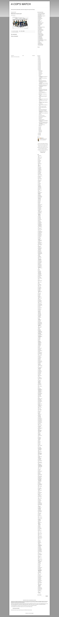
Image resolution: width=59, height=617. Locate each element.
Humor (39, 321)
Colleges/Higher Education (40, 225)
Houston (39, 320)
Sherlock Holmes (40, 504)
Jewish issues (39, 350)
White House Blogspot (40, 44)
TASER (39, 546)
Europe (39, 277)
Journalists (39, 357)
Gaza (38, 295)
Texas (38, 553)
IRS (38, 340)
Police (39, 447)
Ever (38, 279)
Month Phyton (39, 401)
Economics (39, 261)
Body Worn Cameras (39, 198)
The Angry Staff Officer (40, 35)
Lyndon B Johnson (39, 381)
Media (39, 388)
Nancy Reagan (39, 409)
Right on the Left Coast (40, 30)
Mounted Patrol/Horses (39, 405)
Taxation (39, 547)
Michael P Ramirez (40, 23)
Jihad (38, 351)
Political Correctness (39, 456)
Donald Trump (39, 257)
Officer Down (40, 79)
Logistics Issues (40, 378)
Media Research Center (40, 22)
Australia (39, 183)
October (40, 72)
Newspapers (39, 420)
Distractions (39, 252)
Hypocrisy (39, 322)
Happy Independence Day (42, 124)
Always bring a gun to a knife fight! (42, 110)
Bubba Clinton (39, 204)
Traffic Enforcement (39, 560)
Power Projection (40, 460)
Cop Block (39, 233)
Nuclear (39, 423)
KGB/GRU (39, 362)
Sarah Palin (39, 488)
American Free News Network (41, 13)
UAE (38, 566)
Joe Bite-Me (39, 353)
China (38, 218)
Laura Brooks (39, 19)
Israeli (38, 346)
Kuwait (39, 363)
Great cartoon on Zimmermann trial (43, 109)
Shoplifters (39, 507)
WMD (38, 586)
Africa (38, 166)
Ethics (39, 276)
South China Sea (40, 517)
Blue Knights (39, 196)
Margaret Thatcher (39, 382)
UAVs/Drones (39, 567)
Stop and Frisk (39, 530)
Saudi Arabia (39, 492)
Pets (38, 444)
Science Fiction (40, 496)
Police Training (39, 451)
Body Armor (39, 197)
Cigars (39, 220)
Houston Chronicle (40, 18)
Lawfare (39, 20)
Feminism (39, 284)
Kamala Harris (39, 361)
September (40, 73)
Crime (38, 238)
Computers (39, 228)
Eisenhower (39, 264)
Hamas (39, 310)
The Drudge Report (40, 38)
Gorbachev (39, 303)
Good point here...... (41, 117)
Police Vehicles (40, 454)
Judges (39, 358)
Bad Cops (39, 187)
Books (39, 200)
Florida (39, 289)
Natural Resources (39, 413)
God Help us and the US (41, 119)
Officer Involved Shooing (40, 430)
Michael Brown (39, 396)
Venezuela (39, 578)
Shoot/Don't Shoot (39, 506)
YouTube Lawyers (39, 592)
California (39, 208)
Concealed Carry (40, 229)
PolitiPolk (39, 459)
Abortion (39, 161)
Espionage (39, 275)
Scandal (39, 493)
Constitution (39, 232)
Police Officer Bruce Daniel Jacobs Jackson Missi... (43, 82)
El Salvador (39, 265)
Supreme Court (40, 538)
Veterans (39, 579)
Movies (39, 406)
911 (38, 159)
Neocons (39, 417)
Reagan (39, 473)
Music (38, 408)
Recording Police (40, 474)
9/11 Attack (39, 158)
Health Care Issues (39, 313)
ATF (38, 182)
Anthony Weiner (40, 174)
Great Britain (39, 305)
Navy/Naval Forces (39, 416)
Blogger (32, 613)
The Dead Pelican (40, 37)
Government (39, 304)
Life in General (39, 375)
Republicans (39, 478)
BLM (38, 194)
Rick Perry (39, 481)
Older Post (33, 55)
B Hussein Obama (39, 186)
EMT (38, 269)
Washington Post (40, 43)
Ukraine (39, 568)
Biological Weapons (39, 193)
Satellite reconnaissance (40, 490)
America (39, 172)
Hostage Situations (39, 319)
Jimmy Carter (39, 352)
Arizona (39, 177)
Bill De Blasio (39, 192)
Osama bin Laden (39, 434)
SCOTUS (39, 500)
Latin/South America (39, 368)
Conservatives (39, 231)
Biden (38, 191)
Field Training (39, 285)
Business (39, 207)
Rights (39, 482)
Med (38, 387)
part (38, 440)
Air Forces (39, 167)
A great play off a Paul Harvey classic (43, 89)
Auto (38, 184)
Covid (38, 237)
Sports (39, 525)
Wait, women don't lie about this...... (43, 116)
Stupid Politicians (40, 537)
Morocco (39, 402)
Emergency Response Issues (40, 267)
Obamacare (39, 425)
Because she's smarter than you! (42, 80)
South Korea (39, 518)
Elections (39, 266)
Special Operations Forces (39, 524)
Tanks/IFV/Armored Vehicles (40, 545)
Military (39, 399)
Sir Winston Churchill (39, 508)
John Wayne (39, 355)
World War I (39, 587)
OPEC (39, 433)
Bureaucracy (39, 206)
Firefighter (39, 288)
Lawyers (39, 370)
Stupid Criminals (40, 533)
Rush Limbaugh (40, 31)
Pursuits (39, 469)
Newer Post (12, 55)
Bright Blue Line (40, 16)
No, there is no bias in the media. (42, 106)
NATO (38, 412)
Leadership (39, 371)
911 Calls (39, 160)
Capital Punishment (39, 211)
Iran (38, 337)
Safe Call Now (39, 32)
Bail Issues (39, 188)
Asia (38, 181)
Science (39, 495)
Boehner (39, 199)
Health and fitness (39, 311)
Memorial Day (39, 393)
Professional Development (39, 464)
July (39, 75)
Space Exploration (39, 522)
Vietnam (39, 581)
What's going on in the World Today (40, 585)
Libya (38, 374)
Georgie (39, 299)
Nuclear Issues (39, 424)
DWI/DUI (39, 260)
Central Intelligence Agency (39, 215)
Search (39, 501)
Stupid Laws (39, 536)
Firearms (39, 287)
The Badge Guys (40, 36)
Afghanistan (39, 165)
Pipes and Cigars (40, 445)
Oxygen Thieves (40, 435)
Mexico (39, 395)
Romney (39, 483)
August (40, 74)
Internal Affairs (39, 334)
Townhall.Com (39, 42)
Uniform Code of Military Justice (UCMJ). (40, 571)
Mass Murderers (40, 386)
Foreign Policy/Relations (40, 291)
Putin (38, 470)
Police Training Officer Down (39, 453)
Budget (39, 205)
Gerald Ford (39, 300)
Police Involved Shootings (40, 448)
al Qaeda (39, 169)
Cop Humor (39, 234)
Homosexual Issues (39, 316)
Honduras (39, 317)
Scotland (39, 499)
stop (38, 529)
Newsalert (39, 25)
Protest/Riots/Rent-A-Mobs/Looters (40, 466)
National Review (40, 24)
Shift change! (40, 87)
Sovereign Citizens (39, 519)
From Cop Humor (13, 15)
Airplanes (39, 168)
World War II (39, 588)
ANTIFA (39, 176)
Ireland (39, 339)
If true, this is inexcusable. (42, 115)
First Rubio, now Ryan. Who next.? (43, 107)
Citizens (39, 221)
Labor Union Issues (39, 364)
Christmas (39, 219)
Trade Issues (39, 559)
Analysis (39, 173)
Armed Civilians (40, 178)
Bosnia (39, 201)
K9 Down (40, 108)
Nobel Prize (39, 421)
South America (39, 515)
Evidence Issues (40, 280)
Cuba (38, 241)
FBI (38, 283)
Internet (39, 335)
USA (38, 575)
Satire (38, 491)
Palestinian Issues (39, 439)
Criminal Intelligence (39, 239)
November (40, 71)
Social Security (39, 511)
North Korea (39, 422)
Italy (38, 347)
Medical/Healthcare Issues (40, 391)
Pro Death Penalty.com (40, 29)
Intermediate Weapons (39, 333)
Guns (38, 308)
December (40, 70)
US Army (39, 574)
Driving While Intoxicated (39, 259)
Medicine (39, 392)
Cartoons (39, 212)
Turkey (39, 565)
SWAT (39, 540)
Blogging (39, 195)
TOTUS (39, 41)
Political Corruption (39, 457)
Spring (39, 526)
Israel (38, 345)
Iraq (38, 338)
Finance (39, 286)
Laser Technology (40, 365)
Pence (39, 443)
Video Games (39, 580)
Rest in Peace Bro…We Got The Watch (39, 480)
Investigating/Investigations (40, 336)
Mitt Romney (39, 400)
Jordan (39, 356)
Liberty (39, 373)
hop (38, 318)
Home (23, 55)
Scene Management (39, 494)
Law (38, 369)
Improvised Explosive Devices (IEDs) (40, 325)
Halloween (39, 309)
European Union (40, 278)
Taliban (39, 544)
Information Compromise (39, 331)
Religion (39, 477)
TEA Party (39, 548)
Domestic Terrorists (39, 256)
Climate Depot (39, 17)
